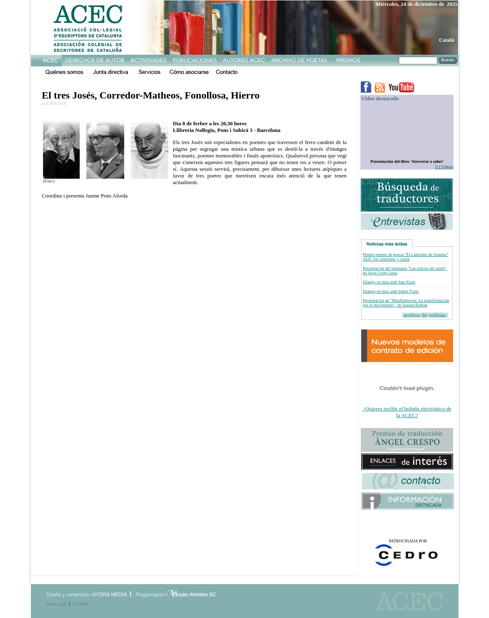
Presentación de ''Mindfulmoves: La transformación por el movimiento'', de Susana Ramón (406, 302)
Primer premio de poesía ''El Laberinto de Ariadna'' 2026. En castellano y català (405, 256)
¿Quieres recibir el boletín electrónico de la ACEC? (407, 411)
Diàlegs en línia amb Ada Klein (389, 282)
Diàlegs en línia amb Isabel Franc (391, 291)
